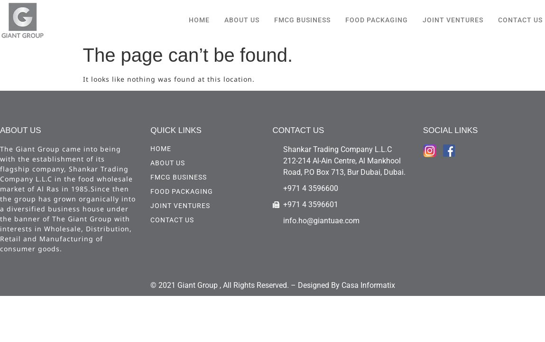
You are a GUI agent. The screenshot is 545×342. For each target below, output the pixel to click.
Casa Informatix (368, 285)
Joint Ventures (453, 20)
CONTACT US (520, 20)
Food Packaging (376, 20)
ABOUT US (241, 20)
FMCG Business (302, 20)
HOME (199, 20)
